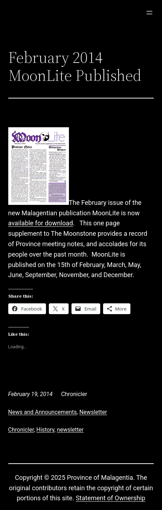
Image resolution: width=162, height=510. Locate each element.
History (45, 429)
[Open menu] (149, 12)
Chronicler (21, 429)
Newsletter (93, 412)
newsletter (70, 429)
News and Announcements (42, 412)
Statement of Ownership (110, 498)
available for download (40, 223)
